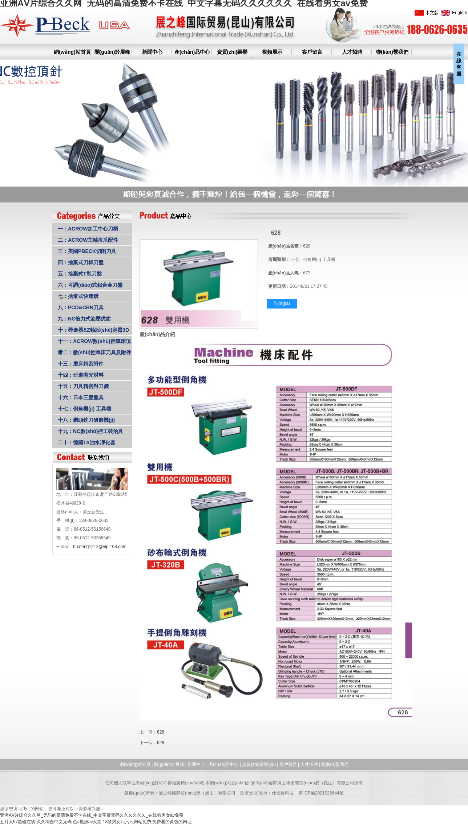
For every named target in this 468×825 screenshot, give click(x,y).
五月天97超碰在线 (17, 821)
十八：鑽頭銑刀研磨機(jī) (86, 420)
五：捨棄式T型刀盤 (80, 274)
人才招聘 (352, 52)
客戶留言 (312, 52)
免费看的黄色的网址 (171, 821)
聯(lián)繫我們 (392, 52)
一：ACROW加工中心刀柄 (88, 229)
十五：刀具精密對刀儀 (83, 386)
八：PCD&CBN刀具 (81, 307)
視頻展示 (272, 52)
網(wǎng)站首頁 (72, 52)
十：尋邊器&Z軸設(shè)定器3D (93, 330)
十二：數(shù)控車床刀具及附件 (94, 352)
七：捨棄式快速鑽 (78, 296)
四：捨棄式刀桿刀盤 (81, 262)
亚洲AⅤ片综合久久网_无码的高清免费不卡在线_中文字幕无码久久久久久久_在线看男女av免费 (91, 815)
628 (160, 732)
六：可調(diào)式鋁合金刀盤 (90, 285)
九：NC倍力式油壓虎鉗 (84, 319)
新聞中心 (152, 52)
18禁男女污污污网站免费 (127, 821)
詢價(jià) (282, 303)
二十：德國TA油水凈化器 (86, 442)
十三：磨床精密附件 (81, 364)
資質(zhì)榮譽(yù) (259, 764)
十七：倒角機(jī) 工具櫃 (84, 409)
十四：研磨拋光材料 (81, 375)
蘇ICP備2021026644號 (321, 793)
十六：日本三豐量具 (81, 397)
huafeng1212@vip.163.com (99, 546)
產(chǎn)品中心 (192, 52)
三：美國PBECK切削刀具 (87, 251)
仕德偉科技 (283, 793)
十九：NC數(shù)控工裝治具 (90, 431)
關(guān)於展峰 (112, 52)
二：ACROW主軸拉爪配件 (88, 240)
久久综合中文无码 (54, 821)
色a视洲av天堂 (87, 821)
